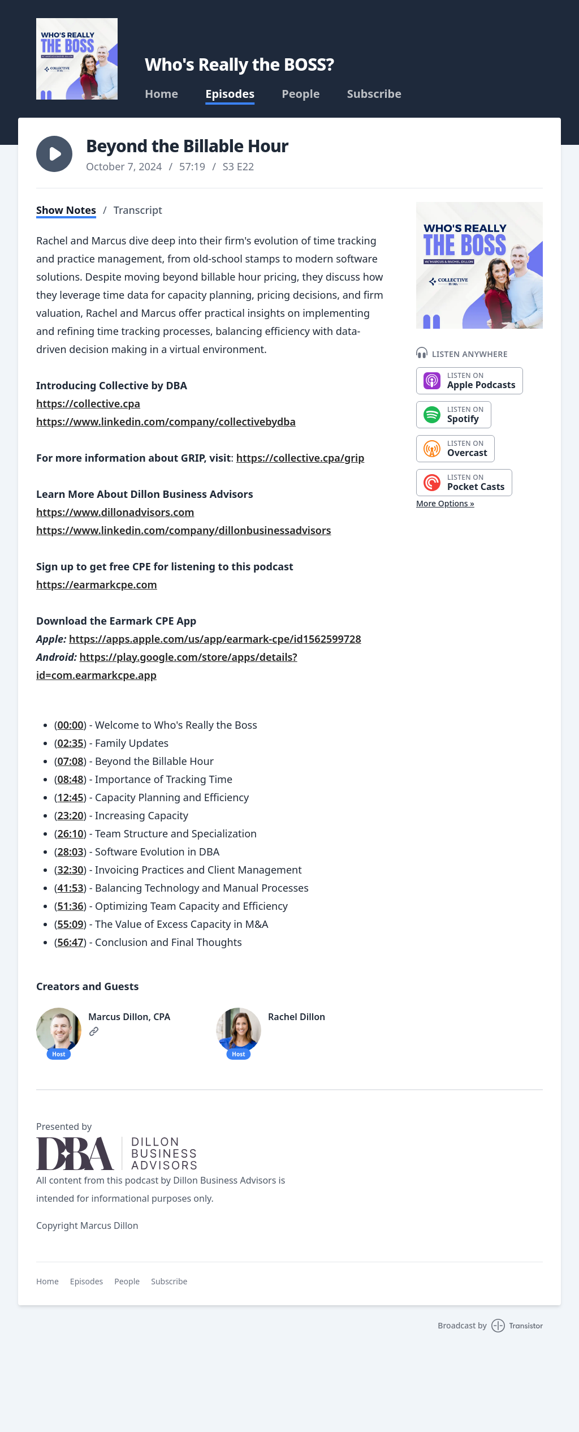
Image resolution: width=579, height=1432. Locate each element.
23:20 (70, 815)
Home (161, 94)
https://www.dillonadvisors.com (115, 512)
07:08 (70, 761)
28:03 (70, 851)
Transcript (138, 210)
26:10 (70, 833)
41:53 (70, 888)
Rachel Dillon (296, 1016)
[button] (54, 154)
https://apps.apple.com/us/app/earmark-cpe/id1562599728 (215, 639)
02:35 (70, 743)
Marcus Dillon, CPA (129, 1016)
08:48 (70, 779)
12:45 (70, 797)
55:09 (70, 924)
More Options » (445, 503)
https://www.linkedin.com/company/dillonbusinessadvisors (183, 530)
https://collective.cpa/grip (300, 458)
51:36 (70, 906)
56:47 (70, 942)
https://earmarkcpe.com (96, 584)
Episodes (229, 94)
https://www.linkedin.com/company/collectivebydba (166, 421)
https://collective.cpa (88, 403)
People (300, 94)
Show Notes (66, 210)
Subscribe (374, 94)
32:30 (70, 869)
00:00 (70, 725)
